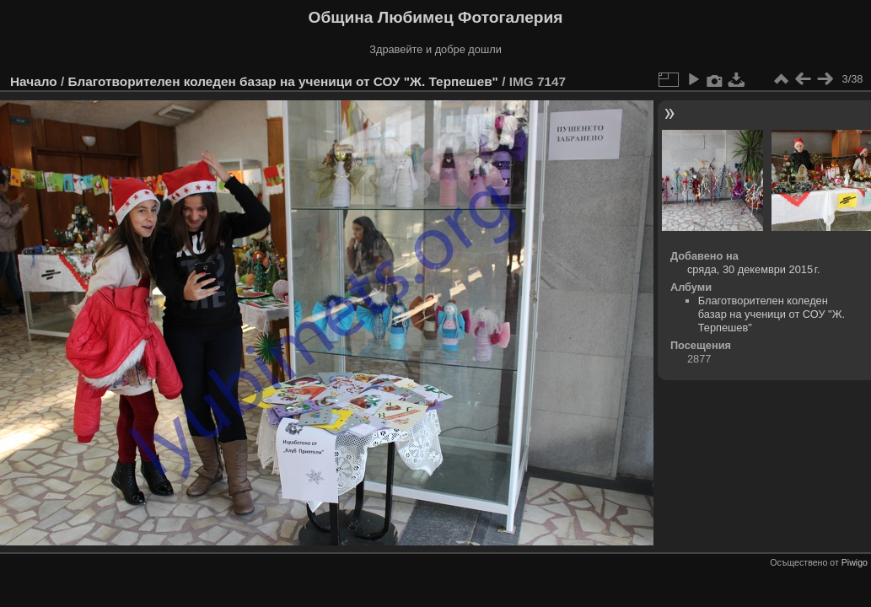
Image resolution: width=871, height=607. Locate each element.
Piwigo (854, 562)
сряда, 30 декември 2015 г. (753, 269)
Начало (33, 81)
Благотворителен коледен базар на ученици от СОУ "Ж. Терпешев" (282, 81)
